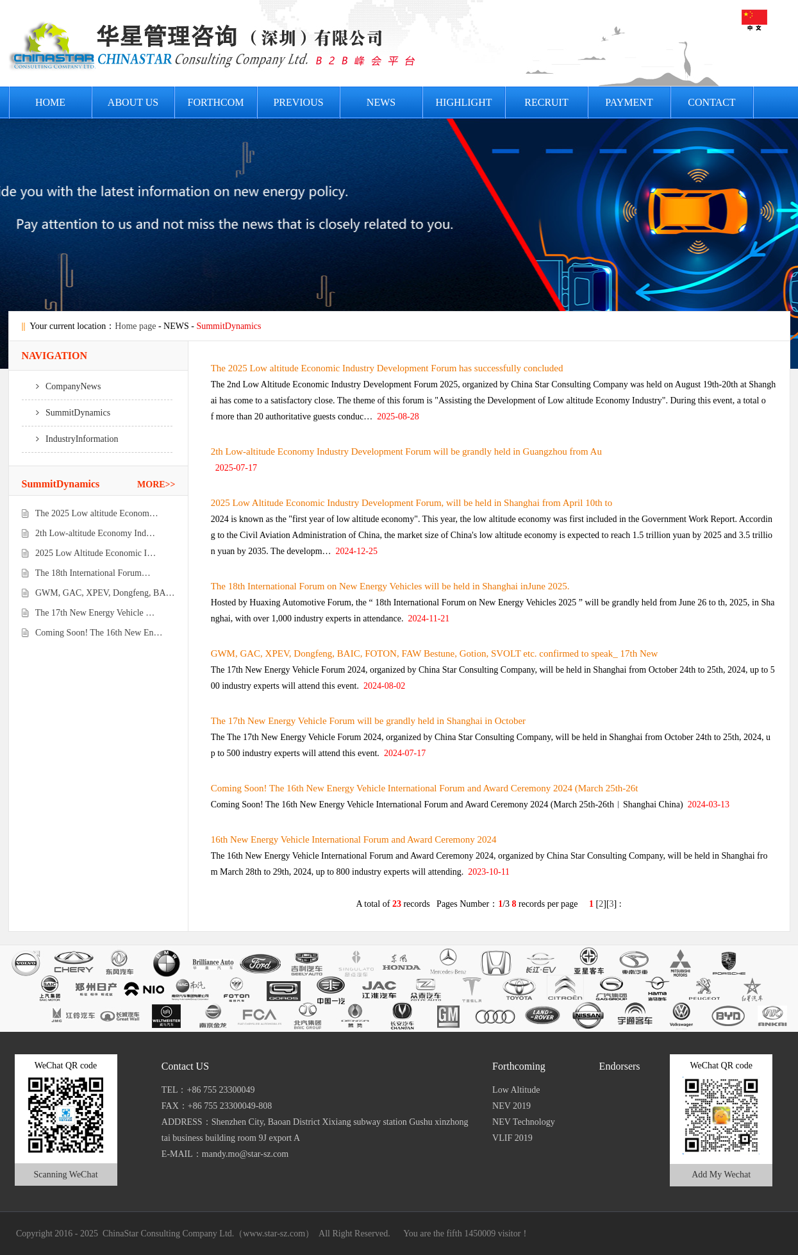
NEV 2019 (511, 1106)
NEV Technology (523, 1122)
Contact (711, 102)
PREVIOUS (298, 102)
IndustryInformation (70, 439)
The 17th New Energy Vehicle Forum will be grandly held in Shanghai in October (368, 721)
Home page (135, 326)
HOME (50, 102)
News (381, 102)
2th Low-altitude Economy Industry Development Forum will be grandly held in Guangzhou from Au (406, 451)
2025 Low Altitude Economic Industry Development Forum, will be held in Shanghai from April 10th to (412, 503)
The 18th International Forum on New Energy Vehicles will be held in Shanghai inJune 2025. (390, 586)
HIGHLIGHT (464, 102)
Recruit (546, 102)
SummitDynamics (66, 412)
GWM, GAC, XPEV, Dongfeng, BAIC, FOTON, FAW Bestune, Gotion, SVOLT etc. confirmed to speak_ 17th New (434, 653)
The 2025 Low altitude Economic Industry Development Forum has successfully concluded (387, 368)
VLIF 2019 (512, 1138)
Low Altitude (516, 1090)
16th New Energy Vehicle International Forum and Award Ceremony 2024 (354, 839)
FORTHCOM (216, 102)
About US (133, 102)
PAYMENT (629, 102)
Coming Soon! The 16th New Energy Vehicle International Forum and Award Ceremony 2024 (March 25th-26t (424, 788)
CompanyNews (61, 386)
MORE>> (156, 484)
